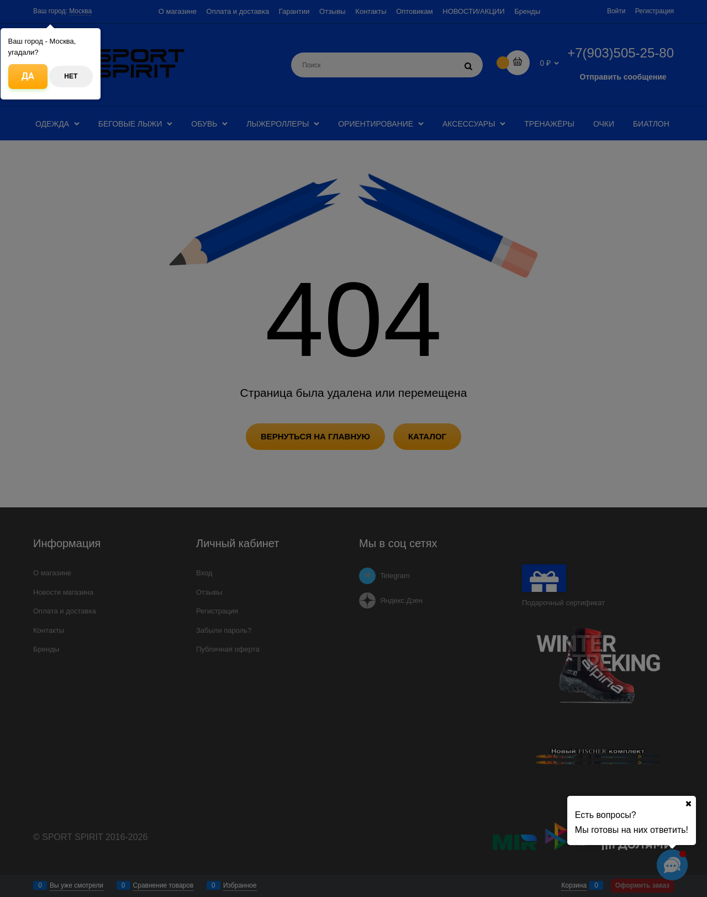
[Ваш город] (688, 803)
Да (28, 76)
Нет (70, 76)
